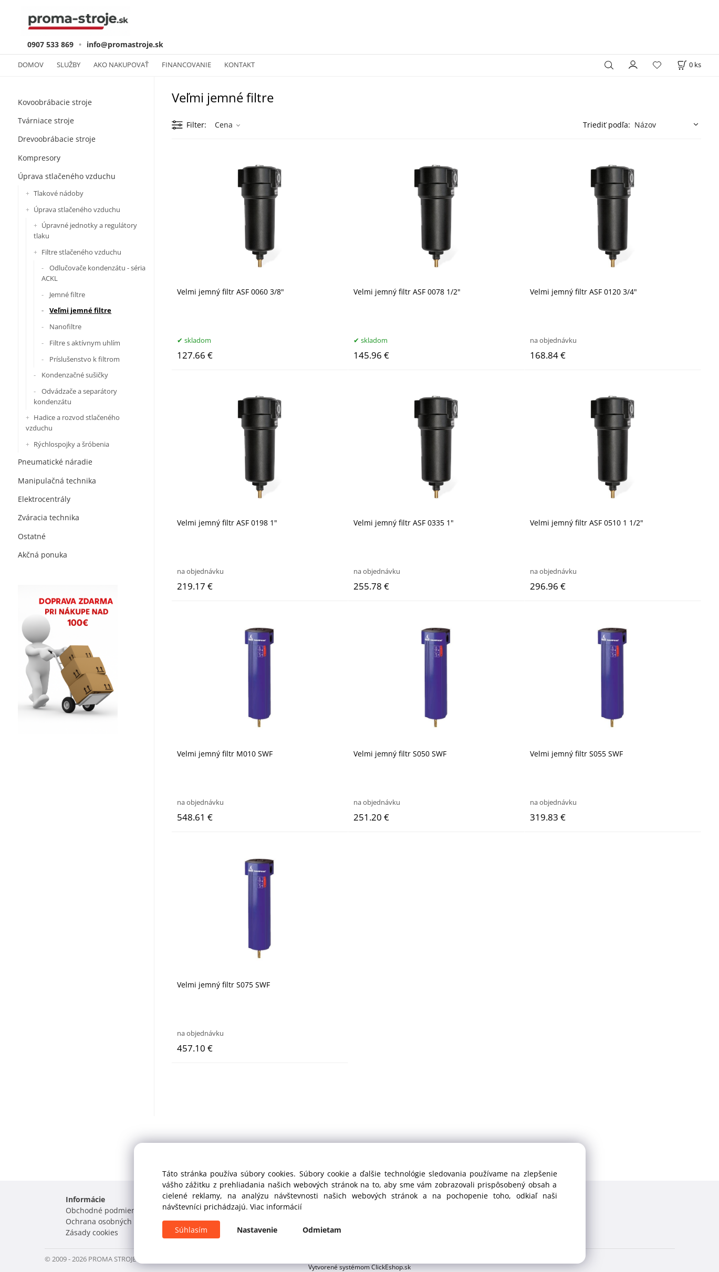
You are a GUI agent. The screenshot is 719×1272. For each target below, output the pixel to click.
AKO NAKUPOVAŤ (121, 64)
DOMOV (31, 64)
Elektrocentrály (44, 499)
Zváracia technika (48, 517)
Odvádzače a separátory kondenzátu (75, 396)
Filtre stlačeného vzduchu (81, 252)
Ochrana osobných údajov (112, 1221)
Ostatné (32, 536)
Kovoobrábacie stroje (55, 102)
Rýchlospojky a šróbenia (71, 444)
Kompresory (39, 158)
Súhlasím (191, 1230)
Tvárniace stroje (46, 120)
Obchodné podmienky (104, 1210)
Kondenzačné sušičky (74, 375)
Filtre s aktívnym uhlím (84, 343)
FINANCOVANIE (186, 64)
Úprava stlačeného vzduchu (67, 176)
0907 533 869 (50, 44)
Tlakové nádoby (59, 193)
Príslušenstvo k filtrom (84, 359)
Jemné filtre (67, 294)
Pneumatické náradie (55, 462)
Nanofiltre (65, 326)
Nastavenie (257, 1230)
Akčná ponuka (42, 555)
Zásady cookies (92, 1232)
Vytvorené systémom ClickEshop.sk (359, 1267)
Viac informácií (276, 1207)
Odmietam (322, 1230)
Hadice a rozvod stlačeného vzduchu (73, 423)
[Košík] (689, 64)
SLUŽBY (68, 64)
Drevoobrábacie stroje (57, 139)
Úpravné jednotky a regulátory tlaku (85, 230)
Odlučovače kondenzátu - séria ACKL (93, 273)
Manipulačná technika (57, 481)
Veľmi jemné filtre (80, 310)
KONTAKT (239, 64)
